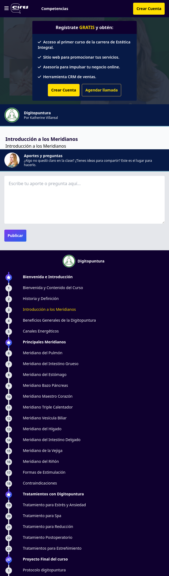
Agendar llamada (101, 90)
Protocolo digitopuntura (44, 569)
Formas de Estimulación (44, 472)
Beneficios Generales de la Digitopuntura (59, 320)
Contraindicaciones (40, 483)
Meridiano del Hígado (42, 428)
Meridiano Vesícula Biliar (45, 417)
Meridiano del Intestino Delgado (51, 439)
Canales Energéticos (41, 331)
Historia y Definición (41, 298)
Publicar (15, 235)
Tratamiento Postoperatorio (47, 537)
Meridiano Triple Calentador (48, 407)
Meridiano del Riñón (41, 461)
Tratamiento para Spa (42, 515)
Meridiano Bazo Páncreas (45, 385)
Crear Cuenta (148, 8)
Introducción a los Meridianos (49, 309)
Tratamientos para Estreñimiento (52, 548)
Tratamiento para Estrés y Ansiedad (54, 504)
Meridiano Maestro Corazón (48, 396)
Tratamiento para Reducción (48, 526)
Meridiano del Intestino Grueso (51, 363)
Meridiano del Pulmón (42, 352)
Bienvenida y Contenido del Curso (53, 287)
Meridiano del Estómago (45, 374)
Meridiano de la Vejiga (42, 450)
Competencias (54, 8)
